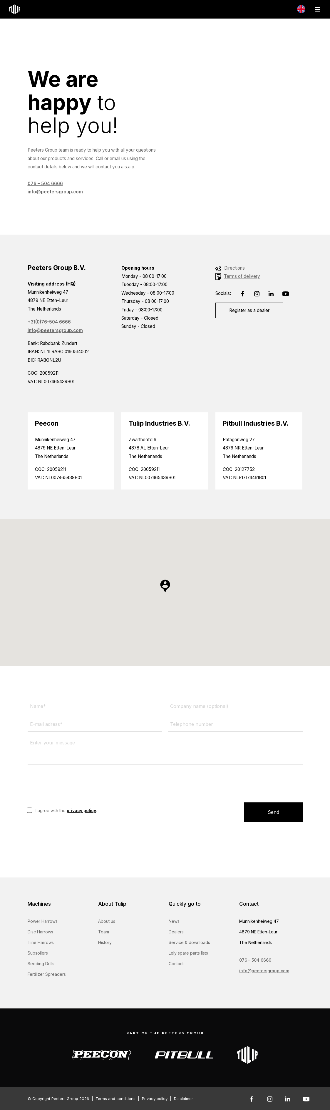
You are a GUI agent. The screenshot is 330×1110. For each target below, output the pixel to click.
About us (106, 921)
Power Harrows (43, 921)
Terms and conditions (115, 1098)
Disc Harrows (40, 931)
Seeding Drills (41, 963)
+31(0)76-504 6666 (49, 322)
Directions (234, 268)
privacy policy (81, 810)
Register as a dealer (249, 310)
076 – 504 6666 (45, 183)
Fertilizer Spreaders (47, 974)
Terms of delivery (242, 276)
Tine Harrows (41, 942)
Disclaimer (183, 1098)
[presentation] (72, 783)
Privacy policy (154, 1098)
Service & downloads (189, 942)
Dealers (176, 931)
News (174, 921)
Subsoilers (38, 952)
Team (103, 931)
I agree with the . (66, 810)
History (105, 942)
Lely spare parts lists (188, 952)
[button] (165, 585)
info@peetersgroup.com (55, 192)
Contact (176, 963)
